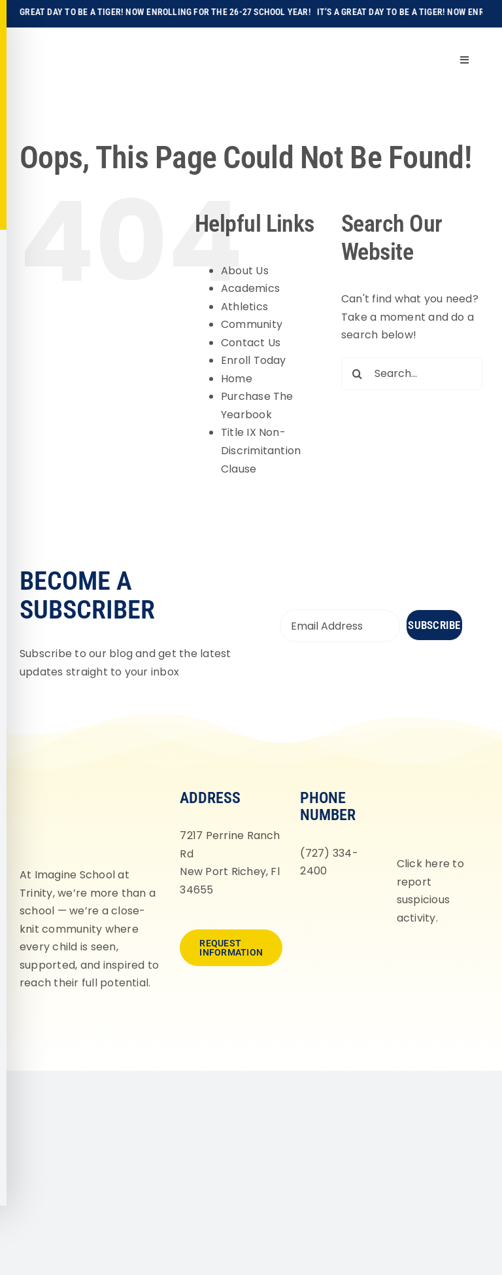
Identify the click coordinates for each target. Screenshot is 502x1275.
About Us (245, 270)
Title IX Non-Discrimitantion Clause (261, 450)
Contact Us (250, 342)
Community (251, 324)
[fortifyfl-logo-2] (436, 787)
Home (236, 378)
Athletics (244, 306)
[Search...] (411, 373)
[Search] (357, 373)
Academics (250, 288)
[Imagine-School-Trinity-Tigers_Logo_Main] (41, 42)
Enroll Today (253, 360)
